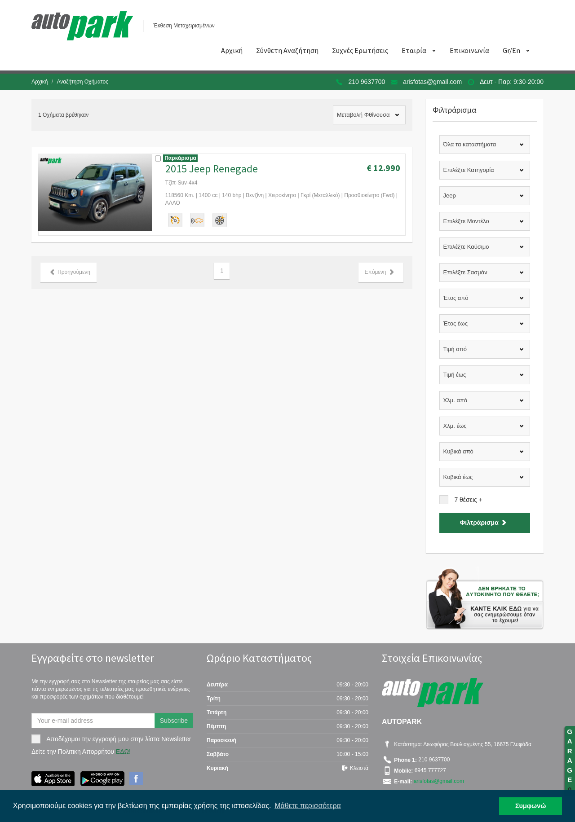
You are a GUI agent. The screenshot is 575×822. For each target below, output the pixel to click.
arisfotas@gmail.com (432, 81)
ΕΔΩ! (123, 751)
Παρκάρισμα (180, 158)
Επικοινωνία (469, 50)
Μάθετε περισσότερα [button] (307, 805)
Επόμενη (381, 272)
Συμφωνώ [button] (530, 805)
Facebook (136, 778)
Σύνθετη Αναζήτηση (287, 50)
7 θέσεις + (468, 499)
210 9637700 (367, 81)
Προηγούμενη (68, 272)
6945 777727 (429, 771)
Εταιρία (414, 50)
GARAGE (569, 760)
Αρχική (232, 50)
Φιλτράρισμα (484, 522)
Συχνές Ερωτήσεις (360, 50)
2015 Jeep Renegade (211, 169)
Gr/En (511, 50)
